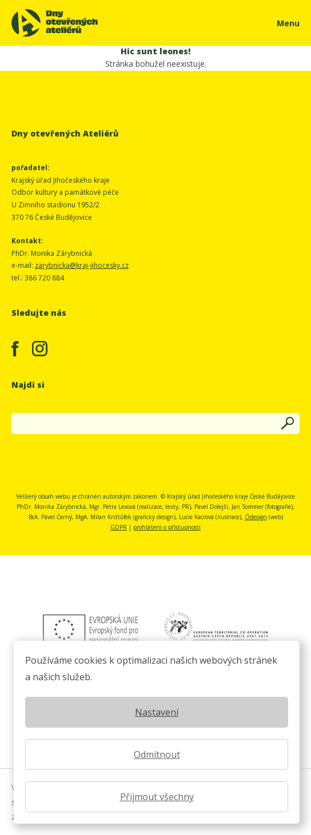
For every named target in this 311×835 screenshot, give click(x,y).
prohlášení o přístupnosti (167, 527)
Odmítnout (157, 754)
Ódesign (256, 517)
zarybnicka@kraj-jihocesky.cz (82, 265)
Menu (288, 23)
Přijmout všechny (157, 796)
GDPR (118, 527)
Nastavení (156, 712)
